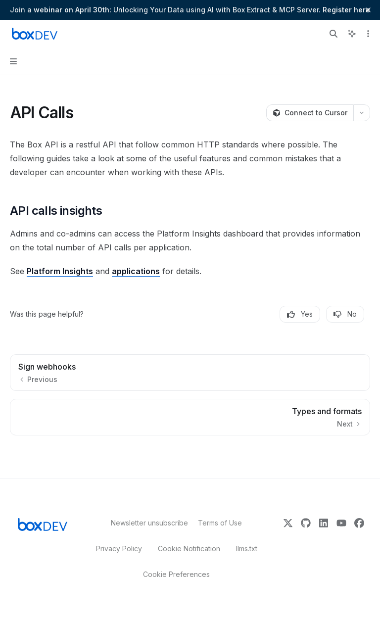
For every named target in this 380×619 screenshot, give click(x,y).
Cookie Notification (189, 548)
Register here (346, 9)
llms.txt (246, 548)
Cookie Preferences (176, 574)
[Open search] (333, 34)
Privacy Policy (119, 548)
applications (136, 271)
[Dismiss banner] (368, 10)
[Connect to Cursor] (309, 112)
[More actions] (367, 34)
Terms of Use (220, 523)
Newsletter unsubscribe (146, 523)
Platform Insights (60, 271)
